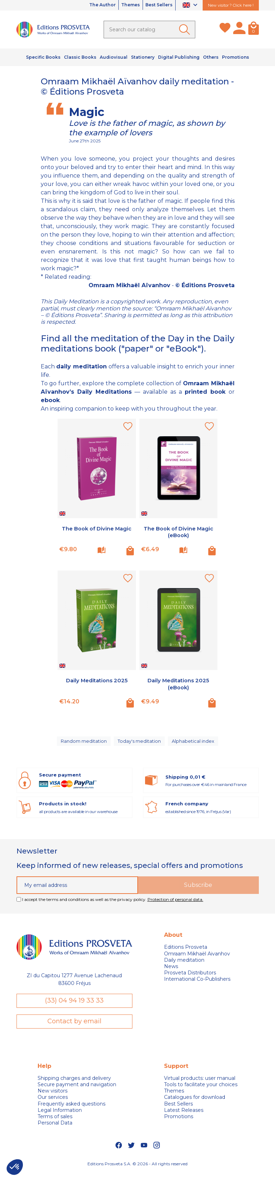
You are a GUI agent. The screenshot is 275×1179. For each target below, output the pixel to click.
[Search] (149, 29)
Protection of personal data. (175, 904)
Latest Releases (183, 1116)
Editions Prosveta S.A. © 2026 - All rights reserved (137, 1170)
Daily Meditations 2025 (97, 680)
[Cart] (253, 29)
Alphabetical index (195, 744)
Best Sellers (156, 5)
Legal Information (60, 1116)
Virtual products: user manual (199, 1084)
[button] (14, 1167)
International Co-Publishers (197, 984)
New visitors (52, 1097)
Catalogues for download (194, 1103)
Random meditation (83, 744)
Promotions (178, 1123)
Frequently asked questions (71, 1110)
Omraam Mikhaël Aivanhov (197, 959)
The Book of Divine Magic (96, 528)
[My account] (239, 29)
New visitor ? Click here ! (231, 5)
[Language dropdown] (191, 5)
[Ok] (185, 29)
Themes (121, 5)
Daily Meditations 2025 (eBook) (178, 683)
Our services (53, 1103)
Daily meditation (184, 965)
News (171, 971)
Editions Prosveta (185, 952)
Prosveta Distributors (190, 978)
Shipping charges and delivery (74, 1084)
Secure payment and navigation (77, 1091)
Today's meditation (140, 744)
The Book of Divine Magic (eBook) (178, 532)
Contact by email (74, 1027)
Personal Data (55, 1129)
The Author (87, 5)
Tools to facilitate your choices (200, 1091)
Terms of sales (55, 1123)
